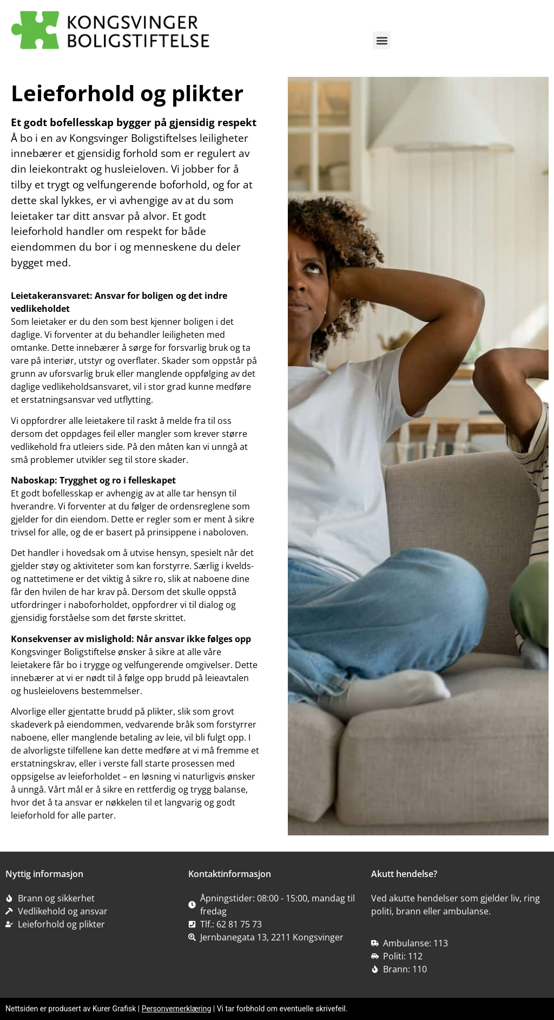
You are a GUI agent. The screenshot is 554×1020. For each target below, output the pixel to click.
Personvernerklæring (177, 1008)
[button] (382, 40)
